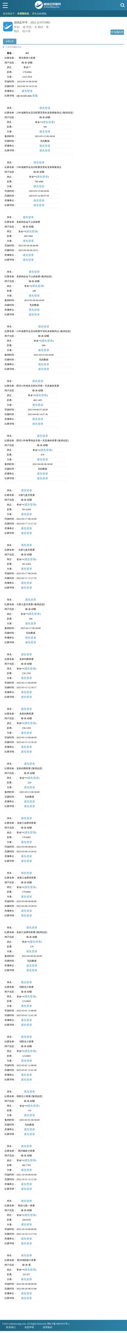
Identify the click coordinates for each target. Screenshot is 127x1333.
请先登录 (27, 91)
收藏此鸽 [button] (117, 32)
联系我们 (11, 1327)
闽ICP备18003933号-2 (58, 1323)
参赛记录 (10, 41)
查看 (35, 95)
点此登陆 (41, 13)
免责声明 (29, 1327)
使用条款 (47, 1327)
